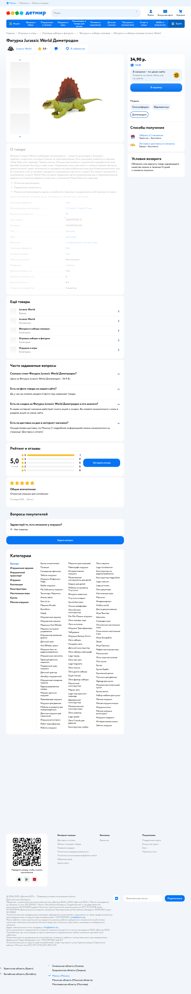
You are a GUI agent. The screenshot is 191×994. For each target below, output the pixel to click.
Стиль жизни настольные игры (108, 632)
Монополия (102, 653)
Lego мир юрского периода (77, 694)
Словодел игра (103, 621)
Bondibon (45, 609)
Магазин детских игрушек (48, 694)
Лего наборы (74, 640)
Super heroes (74, 675)
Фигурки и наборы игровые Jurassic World (137, 33)
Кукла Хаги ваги (75, 602)
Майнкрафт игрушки (78, 567)
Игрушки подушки (105, 717)
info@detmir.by (77, 917)
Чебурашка (73, 632)
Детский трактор (48, 672)
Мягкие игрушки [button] (19, 602)
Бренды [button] (14, 563)
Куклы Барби (102, 669)
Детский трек (47, 641)
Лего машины (102, 563)
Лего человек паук (77, 620)
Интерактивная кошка (106, 721)
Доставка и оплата (66, 840)
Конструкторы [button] (18, 588)
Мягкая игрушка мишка (107, 703)
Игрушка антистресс (50, 720)
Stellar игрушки (47, 585)
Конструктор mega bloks (108, 577)
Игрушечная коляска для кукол (108, 686)
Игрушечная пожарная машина (51, 681)
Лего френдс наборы (78, 679)
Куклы (99, 665)
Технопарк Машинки (50, 593)
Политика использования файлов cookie (77, 855)
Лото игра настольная (106, 657)
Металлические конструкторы (75, 707)
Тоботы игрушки (48, 575)
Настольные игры (104, 593)
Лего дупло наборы (77, 671)
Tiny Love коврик (76, 598)
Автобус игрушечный (51, 676)
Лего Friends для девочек (76, 721)
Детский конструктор (79, 648)
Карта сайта (63, 863)
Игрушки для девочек (50, 703)
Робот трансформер (50, 724)
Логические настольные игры (108, 626)
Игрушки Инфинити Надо (50, 580)
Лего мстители (75, 624)
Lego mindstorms (104, 567)
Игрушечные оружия (50, 617)
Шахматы (100, 617)
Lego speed (73, 717)
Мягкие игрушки (104, 699)
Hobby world (102, 605)
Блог (144, 848)
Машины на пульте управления (49, 630)
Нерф (43, 613)
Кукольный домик (105, 673)
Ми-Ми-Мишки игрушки (80, 616)
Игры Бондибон (104, 637)
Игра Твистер (102, 613)
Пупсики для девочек (106, 677)
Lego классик (102, 581)
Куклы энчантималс (49, 563)
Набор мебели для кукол (108, 695)
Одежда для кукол (104, 681)
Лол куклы (101, 661)
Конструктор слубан (78, 727)
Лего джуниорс (103, 589)
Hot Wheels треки (49, 645)
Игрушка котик (103, 707)
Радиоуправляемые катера (49, 687)
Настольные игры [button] (20, 593)
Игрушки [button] (15, 580)
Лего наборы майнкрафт (80, 652)
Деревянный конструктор (74, 701)
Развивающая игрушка (51, 699)
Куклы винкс (102, 691)
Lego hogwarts (75, 664)
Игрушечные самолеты (51, 656)
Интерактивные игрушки (76, 572)
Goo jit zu (45, 601)
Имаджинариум (103, 601)
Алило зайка (46, 597)
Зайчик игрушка (104, 725)
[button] (176, 24)
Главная (10, 33)
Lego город (73, 656)
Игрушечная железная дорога (51, 636)
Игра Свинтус (103, 645)
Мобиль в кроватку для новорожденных (51, 708)
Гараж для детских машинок (49, 661)
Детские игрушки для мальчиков (50, 714)
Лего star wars (75, 660)
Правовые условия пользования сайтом (56, 896)
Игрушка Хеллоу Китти (79, 636)
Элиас (99, 641)
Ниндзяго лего (75, 644)
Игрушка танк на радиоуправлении (49, 650)
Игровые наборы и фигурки (57, 33)
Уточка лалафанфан (77, 606)
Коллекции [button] (16, 584)
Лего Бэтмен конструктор (74, 611)
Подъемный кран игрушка (48, 667)
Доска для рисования (106, 609)
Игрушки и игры (27, 33)
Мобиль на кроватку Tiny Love (78, 589)
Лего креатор (74, 713)
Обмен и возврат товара (69, 844)
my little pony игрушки (51, 589)
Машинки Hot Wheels (51, 625)
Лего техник (74, 668)
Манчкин (100, 597)
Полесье (44, 567)
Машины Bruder (48, 605)
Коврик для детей (76, 584)
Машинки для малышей (79, 563)
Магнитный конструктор (74, 684)
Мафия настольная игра (107, 649)
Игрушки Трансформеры (80, 628)
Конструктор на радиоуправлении (105, 572)
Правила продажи (66, 848)
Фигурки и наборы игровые (94, 33)
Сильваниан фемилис (50, 571)
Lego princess (102, 585)
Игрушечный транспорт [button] (17, 574)
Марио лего (74, 690)
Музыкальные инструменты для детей (79, 578)
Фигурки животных (77, 594)
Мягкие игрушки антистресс (104, 712)
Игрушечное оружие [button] (21, 568)
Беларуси (26, 899)
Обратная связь (64, 859)
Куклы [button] (13, 597)
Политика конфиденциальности (73, 851)
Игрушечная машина (50, 621)
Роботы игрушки (48, 728)
